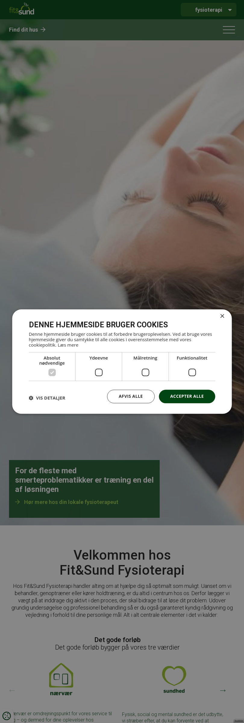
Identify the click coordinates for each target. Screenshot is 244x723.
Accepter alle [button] (187, 396)
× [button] (222, 316)
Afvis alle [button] (131, 396)
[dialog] (122, 361)
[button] (47, 398)
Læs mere (68, 345)
